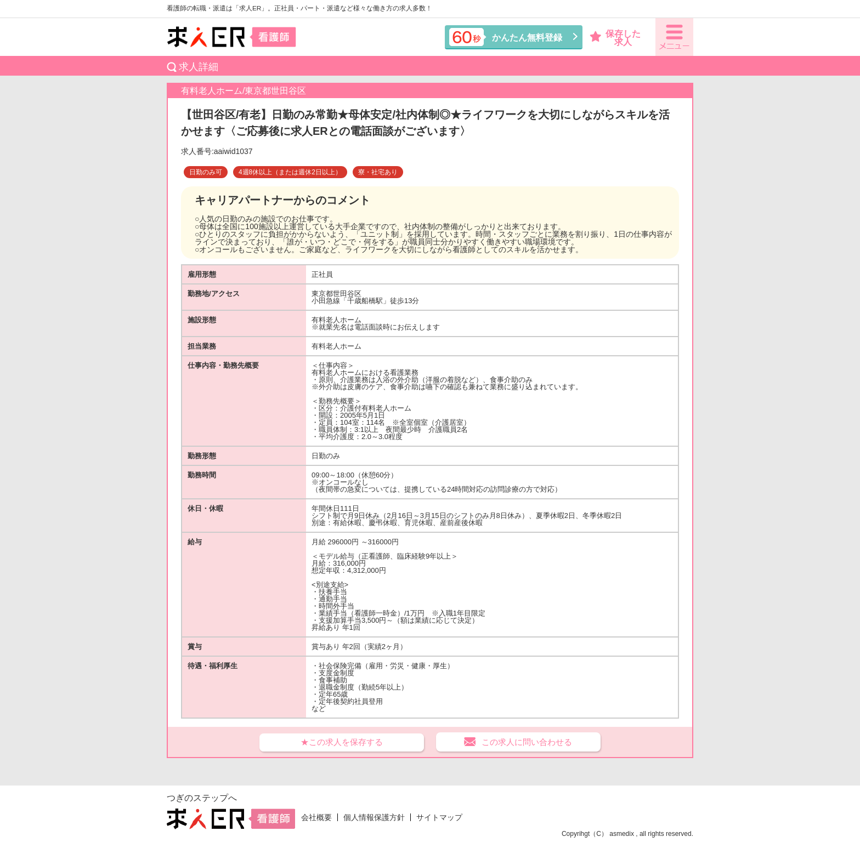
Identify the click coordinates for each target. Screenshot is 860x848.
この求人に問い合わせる (527, 742)
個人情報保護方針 (374, 817)
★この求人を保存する (342, 742)
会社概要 (316, 817)
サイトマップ (439, 817)
